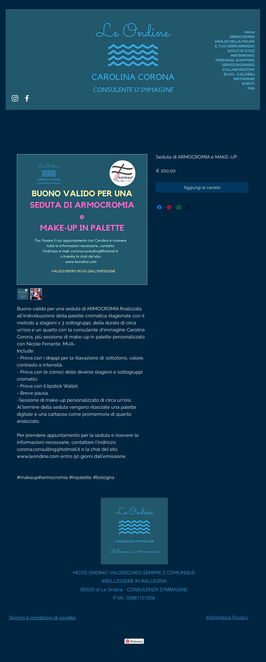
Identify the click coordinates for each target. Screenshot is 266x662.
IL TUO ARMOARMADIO (235, 46)
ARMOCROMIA (242, 37)
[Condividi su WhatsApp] (179, 207)
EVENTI (248, 83)
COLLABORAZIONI (238, 69)
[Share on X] (189, 207)
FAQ (251, 88)
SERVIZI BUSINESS (238, 65)
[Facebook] (27, 98)
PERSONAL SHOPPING (235, 60)
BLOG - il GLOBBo (239, 74)
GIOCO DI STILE (241, 51)
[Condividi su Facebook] (159, 207)
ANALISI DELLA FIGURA (235, 41)
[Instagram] (15, 98)
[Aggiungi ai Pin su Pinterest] (169, 207)
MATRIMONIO (243, 55)
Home (249, 32)
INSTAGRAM (244, 79)
